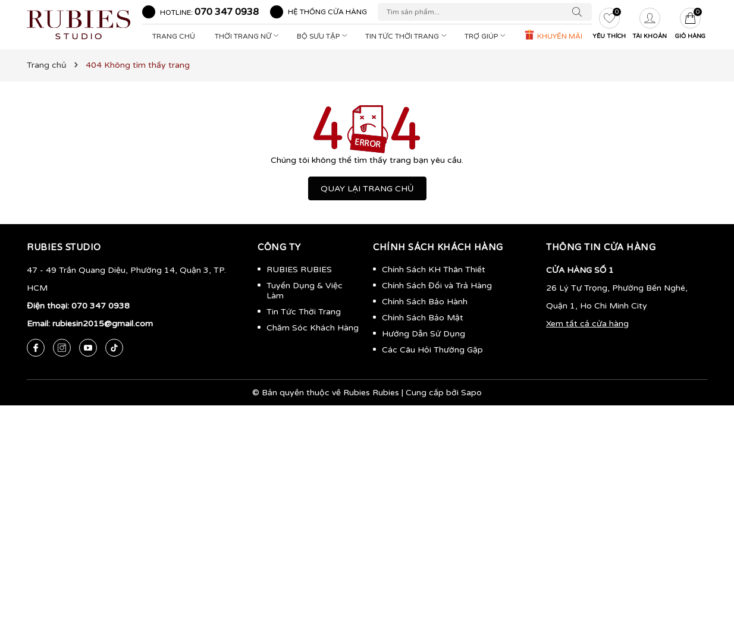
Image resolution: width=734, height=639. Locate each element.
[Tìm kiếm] (580, 12)
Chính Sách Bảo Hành (425, 302)
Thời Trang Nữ (248, 36)
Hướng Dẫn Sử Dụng (423, 334)
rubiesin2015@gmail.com (102, 324)
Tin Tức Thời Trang (407, 36)
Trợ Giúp (486, 36)
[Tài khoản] (649, 25)
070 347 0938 (227, 12)
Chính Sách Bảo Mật (422, 318)
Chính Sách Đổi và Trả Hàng (437, 286)
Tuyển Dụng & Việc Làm (304, 291)
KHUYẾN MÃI (552, 35)
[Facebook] (36, 348)
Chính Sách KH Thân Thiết (433, 270)
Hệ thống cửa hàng (327, 12)
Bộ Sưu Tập (323, 36)
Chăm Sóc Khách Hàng (312, 328)
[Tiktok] (114, 348)
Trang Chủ (173, 36)
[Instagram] (62, 348)
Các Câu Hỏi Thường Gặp (432, 350)
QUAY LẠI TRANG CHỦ (367, 189)
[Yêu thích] (609, 25)
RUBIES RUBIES (299, 270)
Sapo (471, 393)
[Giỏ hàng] (690, 25)
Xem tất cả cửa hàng (587, 324)
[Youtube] (88, 348)
